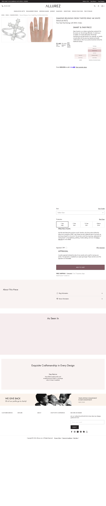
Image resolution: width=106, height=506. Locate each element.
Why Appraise (100, 248)
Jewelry (52, 11)
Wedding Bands (44, 11)
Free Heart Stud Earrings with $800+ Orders (15, 1)
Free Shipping (101, 1)
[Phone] (6, 6)
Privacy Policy (57, 438)
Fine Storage (88, 11)
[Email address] (87, 422)
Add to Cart (80, 267)
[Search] (95, 6)
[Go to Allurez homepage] (53, 6)
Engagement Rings (32, 11)
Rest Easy (102, 219)
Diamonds (59, 11)
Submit (74, 427)
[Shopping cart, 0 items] (102, 6)
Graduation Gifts (19, 11)
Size (57, 209)
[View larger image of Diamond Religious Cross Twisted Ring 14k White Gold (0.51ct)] (13, 29)
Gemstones (67, 11)
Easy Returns (93, 1)
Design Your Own (77, 11)
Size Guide (101, 209)
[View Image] (53, 400)
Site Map (75, 438)
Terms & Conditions (67, 438)
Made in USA (86, 1)
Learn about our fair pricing (68, 44)
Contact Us (66, 275)
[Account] (98, 6)
